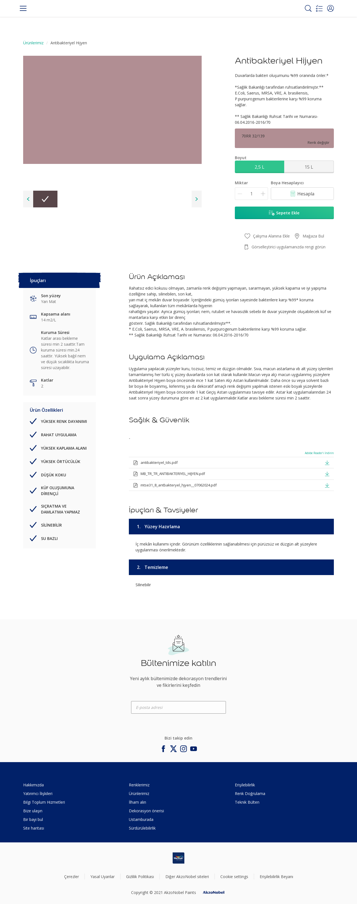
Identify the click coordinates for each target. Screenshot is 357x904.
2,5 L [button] (259, 167)
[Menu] (23, 8)
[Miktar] (251, 193)
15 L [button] (309, 167)
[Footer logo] (178, 858)
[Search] (308, 8)
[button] (330, 8)
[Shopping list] (319, 8)
